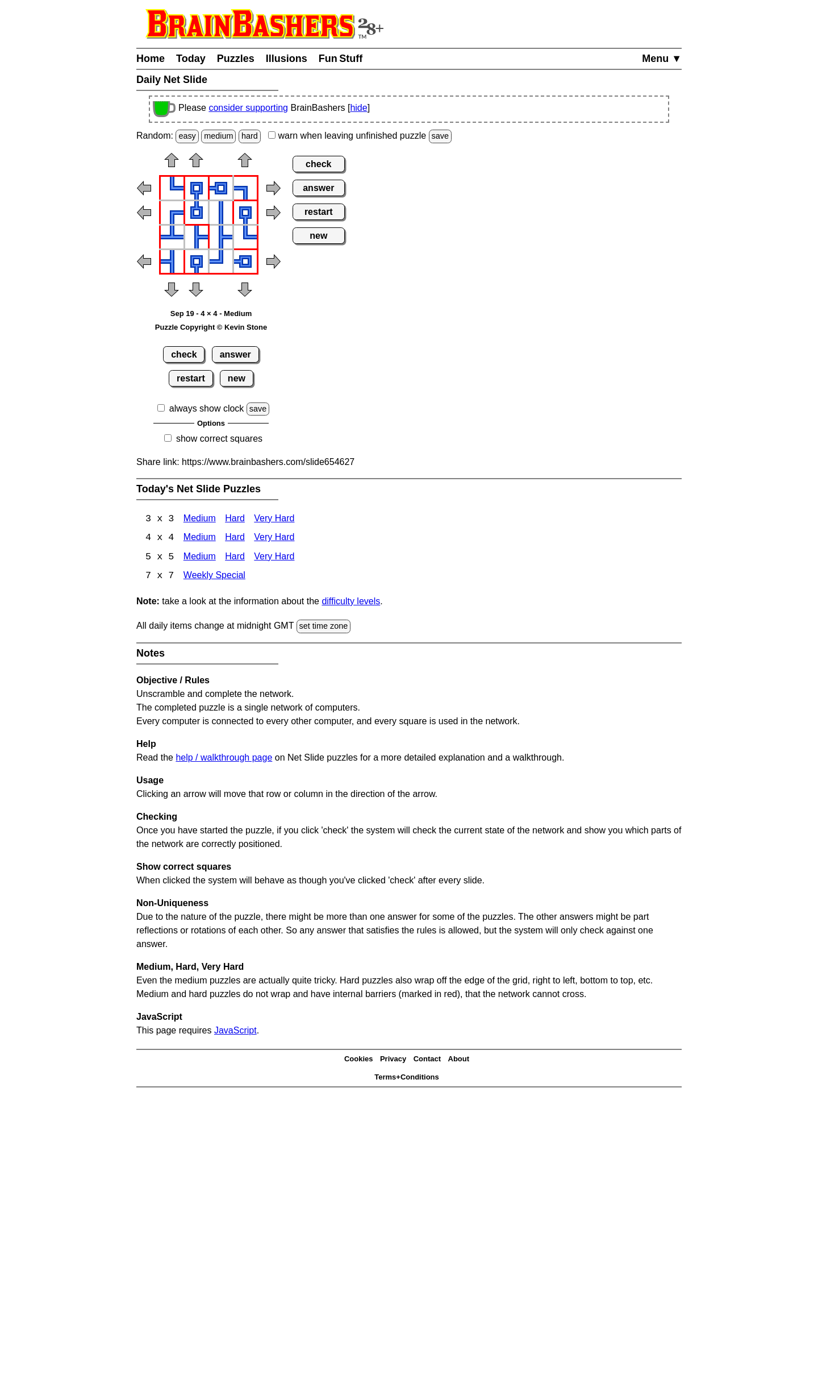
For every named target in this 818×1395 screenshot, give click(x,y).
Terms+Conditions (406, 1078)
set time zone (323, 627)
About (459, 1060)
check (184, 354)
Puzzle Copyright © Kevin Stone (211, 327)
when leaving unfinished (360, 135)
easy (186, 135)
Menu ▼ (662, 58)
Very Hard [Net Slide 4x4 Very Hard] (274, 538)
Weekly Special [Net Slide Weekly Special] (214, 577)
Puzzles (235, 58)
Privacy (393, 1060)
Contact (427, 1060)
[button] (171, 163)
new (236, 378)
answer (235, 354)
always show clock (206, 408)
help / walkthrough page (224, 758)
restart (191, 378)
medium (218, 135)
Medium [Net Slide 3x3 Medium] (199, 519)
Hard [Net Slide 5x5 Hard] (235, 558)
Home (150, 58)
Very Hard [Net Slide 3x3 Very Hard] (274, 519)
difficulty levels (351, 602)
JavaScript (235, 1031)
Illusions (286, 58)
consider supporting (248, 108)
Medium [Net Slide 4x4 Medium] (199, 538)
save (440, 135)
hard (249, 135)
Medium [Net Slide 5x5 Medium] (199, 558)
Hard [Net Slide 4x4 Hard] (235, 538)
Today (191, 58)
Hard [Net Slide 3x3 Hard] (235, 519)
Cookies (358, 1060)
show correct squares (219, 438)
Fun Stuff (341, 58)
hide (358, 108)
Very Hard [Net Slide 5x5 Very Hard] (274, 558)
